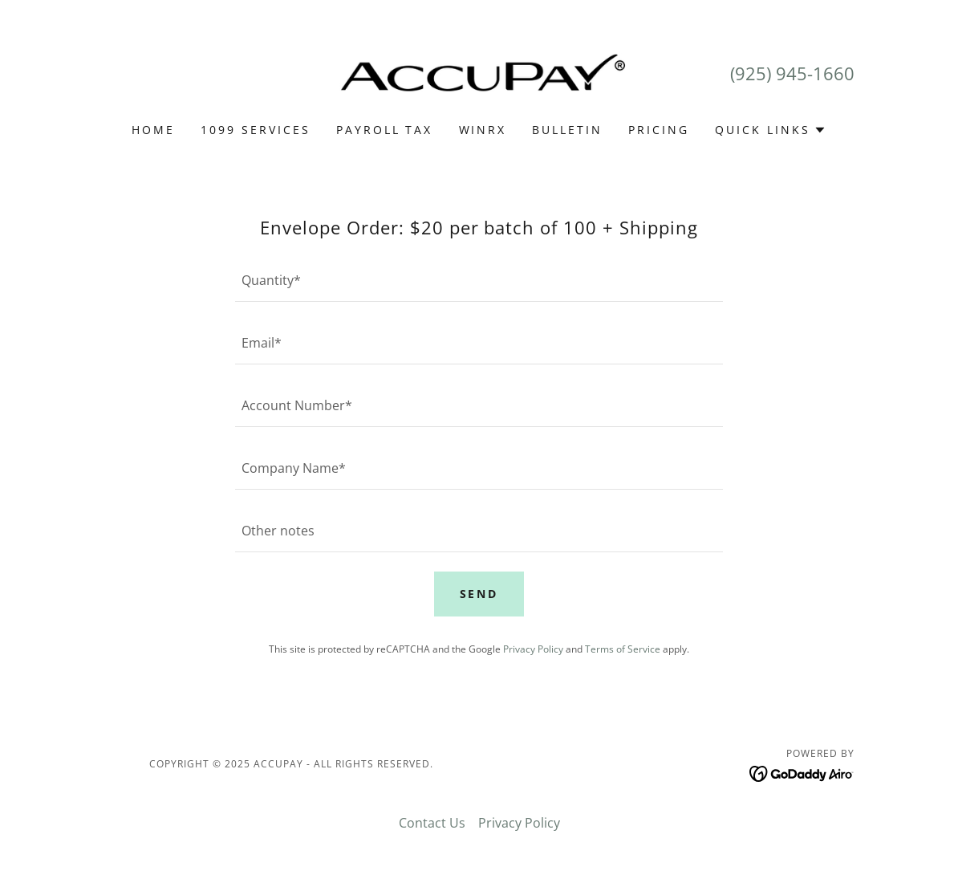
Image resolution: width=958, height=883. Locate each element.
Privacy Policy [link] (533, 649)
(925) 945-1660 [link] (792, 73)
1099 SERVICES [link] (256, 129)
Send (479, 593)
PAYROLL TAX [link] (384, 129)
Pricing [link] (658, 129)
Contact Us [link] (432, 823)
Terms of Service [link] (622, 649)
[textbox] (479, 280)
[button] (770, 130)
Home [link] (153, 129)
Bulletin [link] (567, 129)
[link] (479, 71)
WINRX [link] (483, 129)
